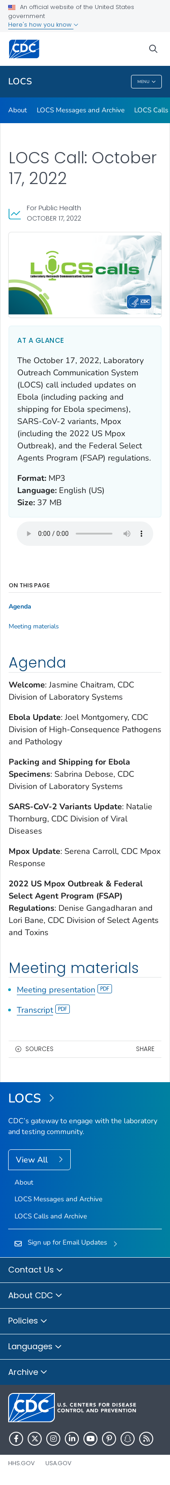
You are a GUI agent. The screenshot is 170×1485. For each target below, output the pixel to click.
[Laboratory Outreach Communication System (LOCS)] (85, 1098)
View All (33, 1159)
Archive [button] (28, 1372)
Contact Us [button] (35, 1270)
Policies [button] (28, 1321)
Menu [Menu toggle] (146, 82)
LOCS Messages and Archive (81, 110)
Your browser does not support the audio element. (85, 533)
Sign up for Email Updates (67, 1242)
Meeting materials (34, 627)
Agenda (20, 607)
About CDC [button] (35, 1296)
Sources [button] (39, 1049)
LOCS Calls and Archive (51, 1216)
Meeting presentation (64, 989)
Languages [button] (35, 1347)
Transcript (43, 1010)
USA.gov (58, 1463)
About (17, 110)
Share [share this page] (145, 1049)
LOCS (20, 81)
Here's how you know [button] (43, 24)
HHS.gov (21, 1463)
